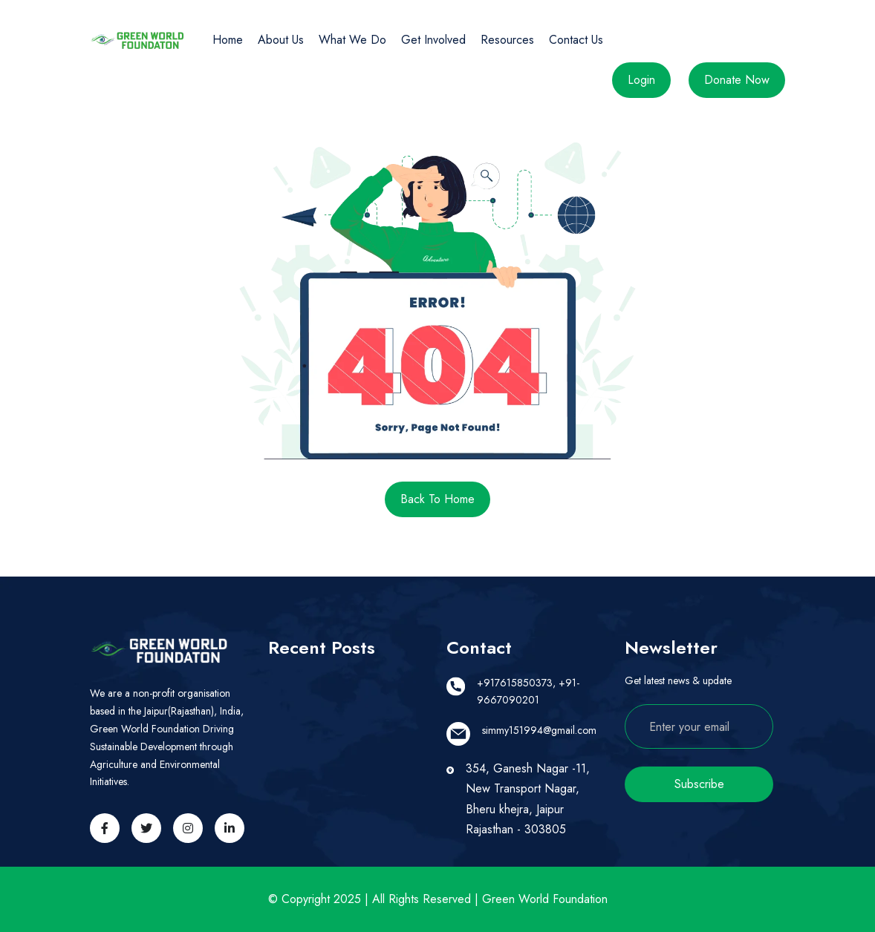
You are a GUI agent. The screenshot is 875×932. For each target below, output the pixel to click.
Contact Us (576, 39)
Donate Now (737, 79)
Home (227, 39)
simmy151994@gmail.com (539, 730)
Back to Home (437, 499)
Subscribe (699, 783)
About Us (281, 39)
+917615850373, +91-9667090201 (528, 691)
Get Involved (433, 39)
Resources (507, 39)
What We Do (352, 39)
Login (641, 79)
